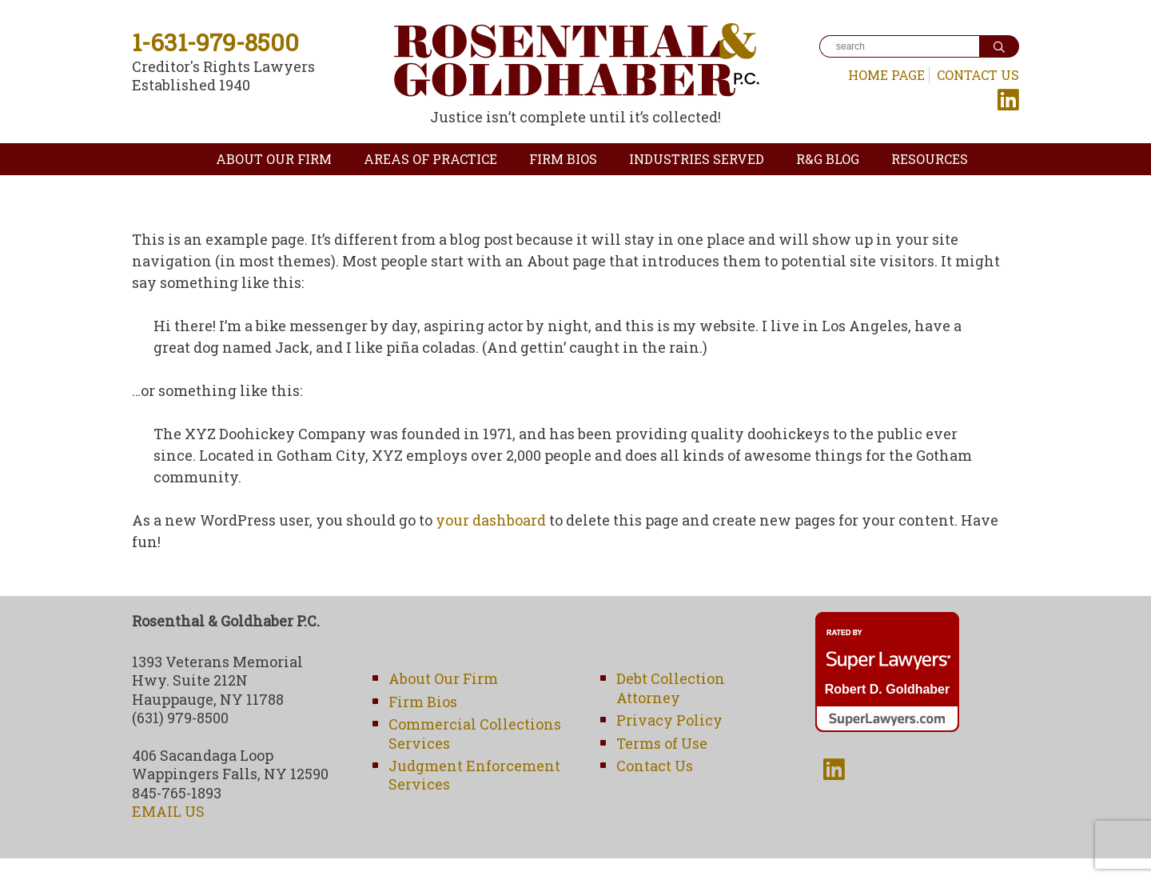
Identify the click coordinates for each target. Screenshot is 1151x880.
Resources (929, 158)
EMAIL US (168, 811)
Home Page (886, 74)
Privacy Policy (669, 720)
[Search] (899, 46)
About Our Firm (274, 158)
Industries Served (696, 158)
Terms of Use (661, 743)
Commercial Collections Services (474, 733)
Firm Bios (563, 158)
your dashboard (491, 520)
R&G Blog (827, 158)
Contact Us (978, 74)
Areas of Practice (430, 158)
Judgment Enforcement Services (474, 775)
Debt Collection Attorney (670, 687)
